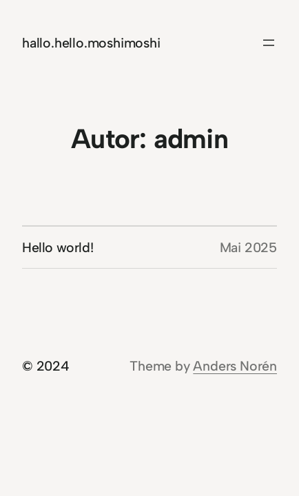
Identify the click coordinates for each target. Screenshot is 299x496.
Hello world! (57, 247)
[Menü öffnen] (268, 42)
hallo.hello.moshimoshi (91, 42)
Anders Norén (235, 366)
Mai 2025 (248, 247)
